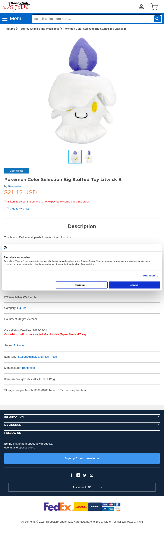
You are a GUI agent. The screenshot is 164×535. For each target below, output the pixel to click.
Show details (148, 276)
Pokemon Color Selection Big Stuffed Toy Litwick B (94, 28)
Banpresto (14, 186)
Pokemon (19, 345)
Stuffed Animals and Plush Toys (39, 28)
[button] (152, 41)
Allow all (134, 285)
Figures (10, 28)
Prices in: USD (82, 487)
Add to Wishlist (18, 208)
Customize (81, 285)
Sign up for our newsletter (82, 458)
